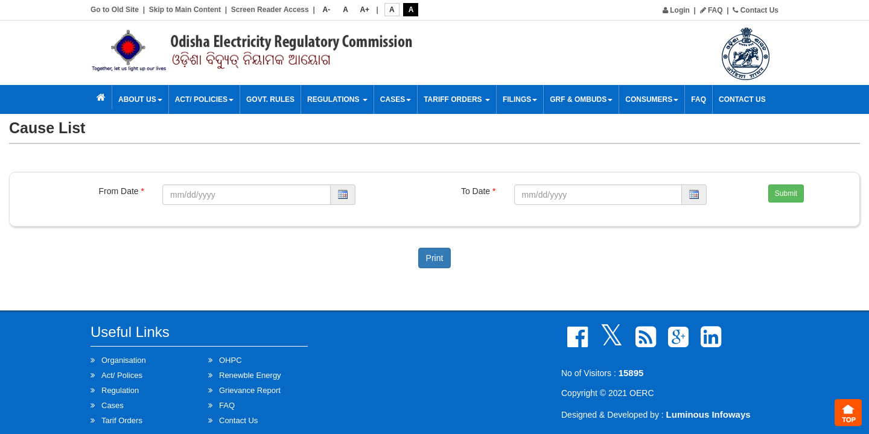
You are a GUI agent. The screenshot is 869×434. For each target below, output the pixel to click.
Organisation (123, 360)
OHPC (230, 360)
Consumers (651, 99)
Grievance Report (250, 390)
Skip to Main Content (185, 9)
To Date (478, 191)
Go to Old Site (115, 9)
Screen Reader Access (270, 9)
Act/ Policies (204, 99)
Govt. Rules (270, 99)
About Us (140, 99)
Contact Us (755, 10)
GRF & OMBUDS (581, 99)
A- (327, 9)
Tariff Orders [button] (457, 99)
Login (676, 10)
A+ (364, 9)
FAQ (711, 10)
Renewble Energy (250, 375)
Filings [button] (520, 99)
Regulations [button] (337, 99)
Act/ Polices (121, 375)
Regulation (120, 390)
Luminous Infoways (708, 414)
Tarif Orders (121, 420)
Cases (395, 99)
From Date (121, 191)
